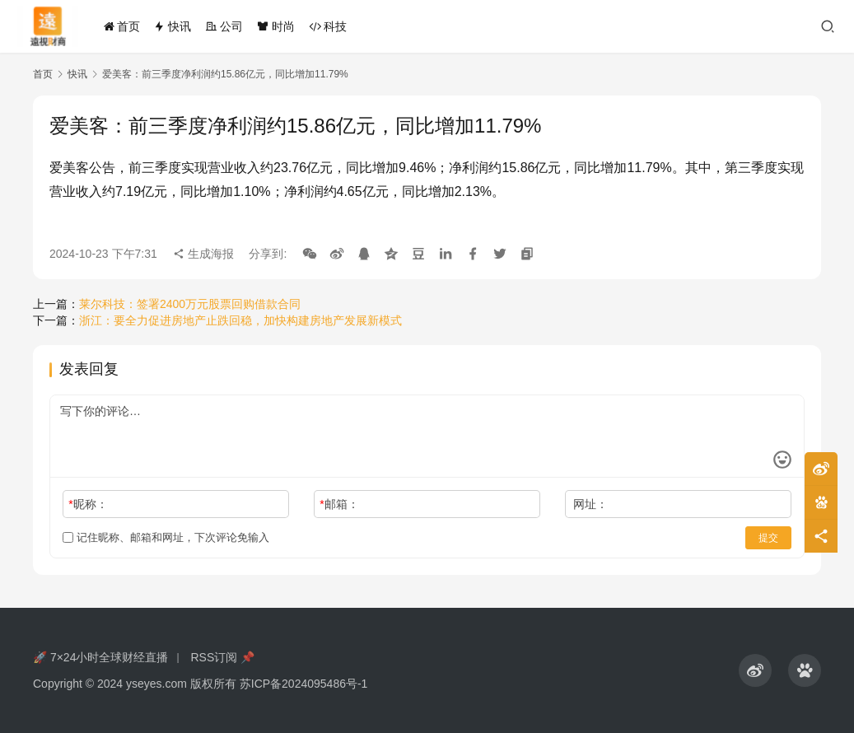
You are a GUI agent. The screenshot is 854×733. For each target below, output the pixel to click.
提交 (768, 538)
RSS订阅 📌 (222, 657)
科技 (328, 26)
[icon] (755, 670)
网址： (590, 504)
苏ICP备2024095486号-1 (304, 683)
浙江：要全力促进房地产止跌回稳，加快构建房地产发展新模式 (240, 320)
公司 (224, 26)
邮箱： (339, 504)
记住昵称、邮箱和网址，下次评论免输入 (166, 537)
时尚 (276, 26)
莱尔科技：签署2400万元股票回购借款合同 (190, 303)
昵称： (87, 504)
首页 (122, 26)
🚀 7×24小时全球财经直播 (100, 657)
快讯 (172, 26)
